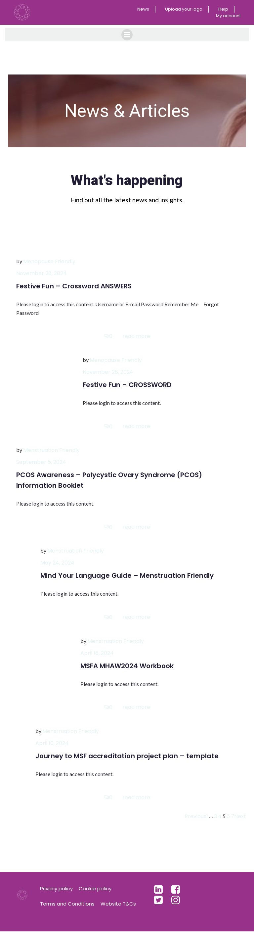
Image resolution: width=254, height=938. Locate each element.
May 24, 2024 (57, 569)
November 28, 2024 (41, 279)
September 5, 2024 (41, 468)
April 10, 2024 (52, 749)
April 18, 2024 (97, 659)
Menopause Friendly (49, 268)
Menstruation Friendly (51, 456)
